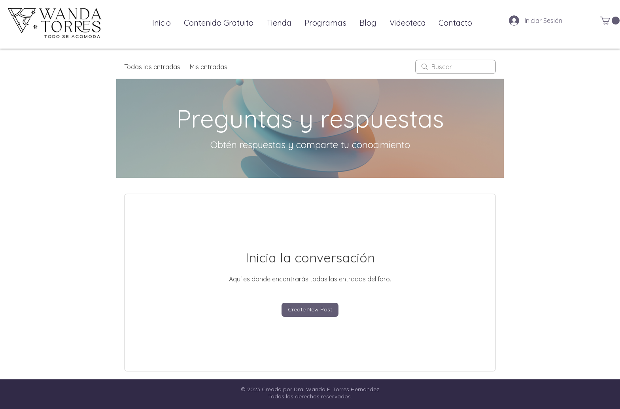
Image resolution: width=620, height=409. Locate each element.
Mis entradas (208, 67)
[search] (455, 67)
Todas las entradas (152, 67)
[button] (610, 21)
